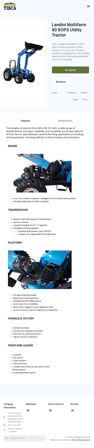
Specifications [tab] (65, 121)
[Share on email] (75, 100)
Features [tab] (25, 121)
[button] (88, 6)
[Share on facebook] (72, 93)
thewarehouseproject (81, 440)
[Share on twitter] (84, 93)
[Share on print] (85, 100)
